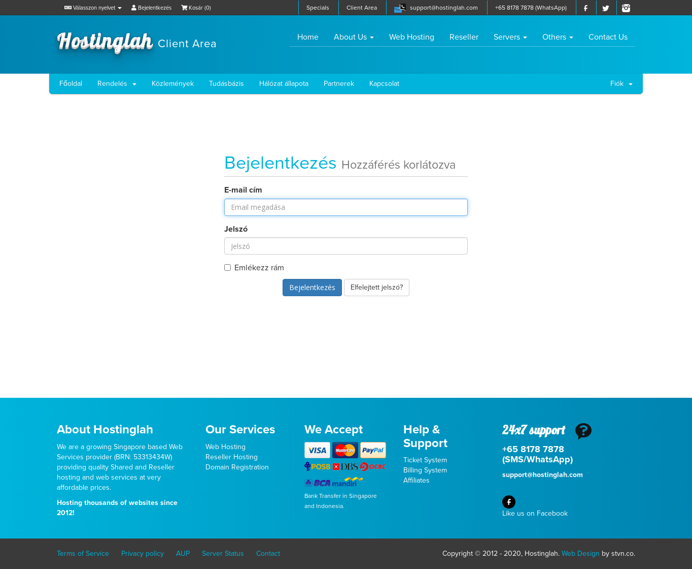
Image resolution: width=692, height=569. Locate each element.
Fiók (621, 83)
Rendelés (116, 83)
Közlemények (173, 83)
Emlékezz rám (254, 268)
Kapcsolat (384, 83)
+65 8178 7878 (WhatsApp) (531, 7)
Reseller (463, 37)
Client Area (362, 7)
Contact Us (608, 37)
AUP (183, 553)
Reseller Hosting (231, 457)
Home (311, 36)
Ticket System (425, 460)
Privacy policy (142, 553)
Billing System (425, 470)
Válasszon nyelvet (93, 8)
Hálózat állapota (283, 83)
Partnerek (339, 83)
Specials (317, 7)
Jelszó (236, 229)
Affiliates (416, 480)
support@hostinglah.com (444, 7)
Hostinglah (137, 39)
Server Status (223, 553)
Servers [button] (510, 37)
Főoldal (70, 83)
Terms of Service (83, 553)
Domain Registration (237, 467)
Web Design (581, 553)
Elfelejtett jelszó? (377, 287)
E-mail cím (243, 190)
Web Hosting (411, 37)
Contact (268, 553)
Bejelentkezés (151, 8)
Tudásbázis (226, 83)
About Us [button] (354, 37)
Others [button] (557, 37)
